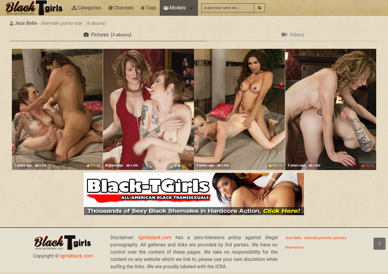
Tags (148, 8)
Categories (86, 8)
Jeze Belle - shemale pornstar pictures (315, 238)
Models (174, 8)
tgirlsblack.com (76, 256)
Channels (121, 8)
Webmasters (294, 247)
